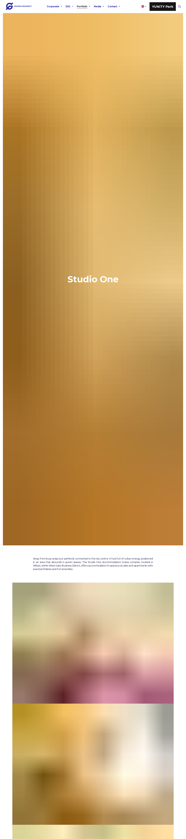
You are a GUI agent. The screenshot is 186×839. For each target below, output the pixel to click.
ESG (68, 6)
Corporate (53, 6)
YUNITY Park (163, 6)
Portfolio (82, 6)
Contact (112, 6)
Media (97, 6)
